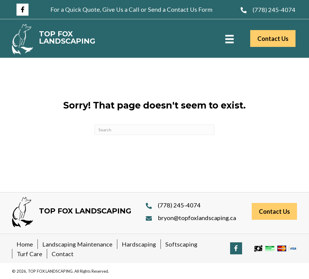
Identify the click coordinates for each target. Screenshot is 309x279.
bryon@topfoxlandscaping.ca (197, 217)
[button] (22, 10)
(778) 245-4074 (274, 9)
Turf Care (29, 253)
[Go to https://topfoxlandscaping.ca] (83, 39)
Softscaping (181, 244)
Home (24, 244)
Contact (63, 253)
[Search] (154, 129)
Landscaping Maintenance (77, 244)
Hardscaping (139, 244)
